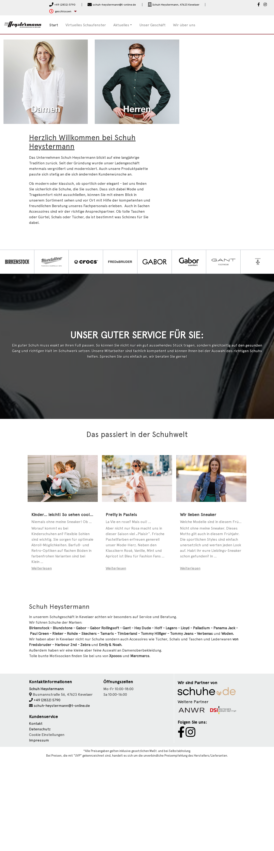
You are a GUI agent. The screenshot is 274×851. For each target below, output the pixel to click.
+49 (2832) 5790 (44, 791)
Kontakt (35, 815)
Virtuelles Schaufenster (85, 25)
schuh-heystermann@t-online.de (62, 797)
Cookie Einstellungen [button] (46, 826)
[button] (63, 11)
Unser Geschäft (152, 25)
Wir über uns (184, 25)
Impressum (39, 832)
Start (53, 25)
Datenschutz (40, 820)
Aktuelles (121, 25)
